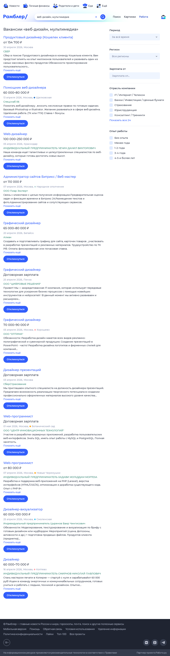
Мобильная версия (14, 629)
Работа (143, 16)
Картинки (130, 16)
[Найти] (102, 16)
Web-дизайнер (15, 134)
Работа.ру (161, 652)
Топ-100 (61, 634)
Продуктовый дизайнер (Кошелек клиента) (38, 37)
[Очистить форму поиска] (96, 16)
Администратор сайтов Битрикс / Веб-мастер (39, 177)
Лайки (50, 634)
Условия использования (80, 629)
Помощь (35, 629)
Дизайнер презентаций (22, 370)
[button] (53, 63)
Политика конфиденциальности (23, 634)
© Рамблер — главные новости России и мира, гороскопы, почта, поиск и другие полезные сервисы (63, 624)
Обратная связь (52, 629)
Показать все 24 (120, 120)
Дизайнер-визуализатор (23, 509)
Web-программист (18, 416)
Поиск (117, 16)
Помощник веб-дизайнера (24, 87)
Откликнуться (16, 76)
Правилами (111, 652)
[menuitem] (11, 5)
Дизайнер (11, 559)
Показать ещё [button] (12, 70)
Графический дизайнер (22, 223)
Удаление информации (112, 629)
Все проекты (77, 634)
